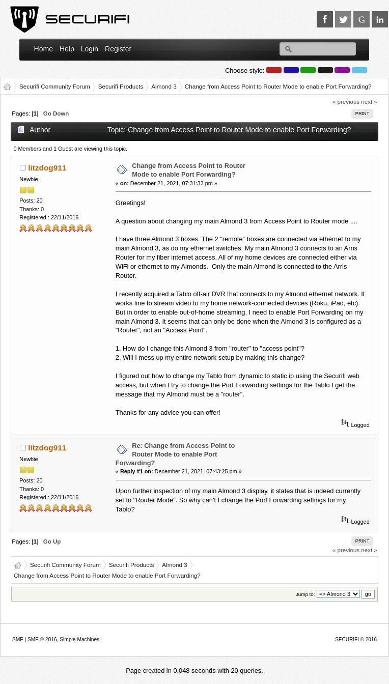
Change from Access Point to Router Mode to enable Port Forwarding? (188, 170)
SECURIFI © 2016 (356, 639)
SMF (17, 639)
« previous (345, 102)
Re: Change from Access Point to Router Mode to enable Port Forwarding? (175, 454)
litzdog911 (47, 167)
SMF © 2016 (42, 639)
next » (369, 102)
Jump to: (305, 594)
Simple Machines (79, 639)
